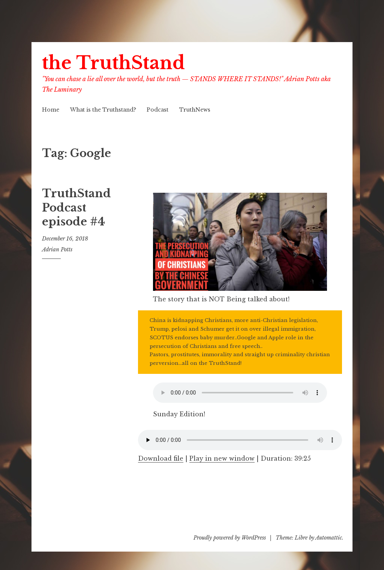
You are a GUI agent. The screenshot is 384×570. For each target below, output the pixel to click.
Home (50, 109)
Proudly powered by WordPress (230, 537)
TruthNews (194, 109)
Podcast (157, 109)
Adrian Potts (57, 249)
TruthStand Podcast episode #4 (76, 207)
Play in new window (222, 458)
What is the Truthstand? (103, 109)
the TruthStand (113, 63)
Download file (160, 458)
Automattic (328, 537)
